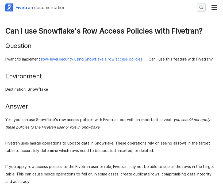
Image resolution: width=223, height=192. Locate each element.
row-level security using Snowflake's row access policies (91, 59)
